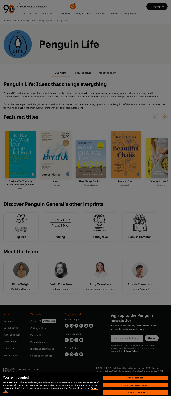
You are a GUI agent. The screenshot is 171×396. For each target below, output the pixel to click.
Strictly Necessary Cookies (135, 391)
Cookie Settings (135, 384)
